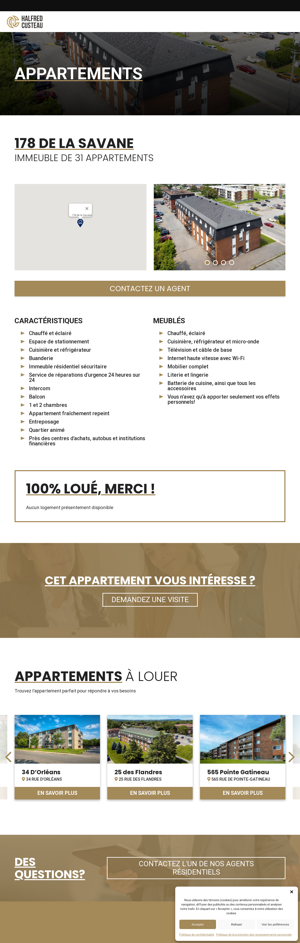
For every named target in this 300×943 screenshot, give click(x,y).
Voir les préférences (275, 924)
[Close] (87, 209)
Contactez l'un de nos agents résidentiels (196, 868)
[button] (292, 892)
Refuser (236, 924)
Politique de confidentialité (196, 934)
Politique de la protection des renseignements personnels (254, 934)
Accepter (198, 924)
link (57, 757)
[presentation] (8, 757)
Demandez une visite (150, 599)
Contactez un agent (150, 288)
